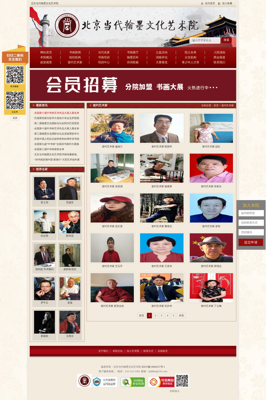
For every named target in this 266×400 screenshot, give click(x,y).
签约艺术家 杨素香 (161, 186)
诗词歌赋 (133, 62)
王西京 (70, 336)
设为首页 (210, 3)
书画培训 (104, 57)
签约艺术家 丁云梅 (211, 306)
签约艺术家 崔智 (211, 226)
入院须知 (219, 52)
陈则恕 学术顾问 (45, 269)
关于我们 (103, 351)
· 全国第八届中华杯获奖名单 (48, 149)
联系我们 (219, 62)
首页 (216, 105)
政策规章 (46, 62)
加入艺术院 (133, 351)
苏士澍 (44, 202)
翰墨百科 (133, 57)
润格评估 (161, 57)
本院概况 (46, 57)
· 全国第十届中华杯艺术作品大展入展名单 (56, 112)
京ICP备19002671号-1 (153, 366)
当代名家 (104, 52)
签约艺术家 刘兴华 (161, 306)
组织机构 (75, 57)
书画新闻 (75, 52)
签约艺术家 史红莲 (112, 226)
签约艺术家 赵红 (211, 146)
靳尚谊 (70, 235)
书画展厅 (133, 52)
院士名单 (190, 52)
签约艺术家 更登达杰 (112, 306)
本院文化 (118, 351)
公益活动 (161, 52)
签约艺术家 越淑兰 (112, 146)
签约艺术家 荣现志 (211, 266)
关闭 (14, 118)
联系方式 (148, 351)
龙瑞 (69, 302)
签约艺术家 (75, 62)
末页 (181, 315)
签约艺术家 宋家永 (211, 186)
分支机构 (190, 57)
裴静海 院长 (69, 269)
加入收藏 (227, 3)
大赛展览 (161, 62)
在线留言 (163, 351)
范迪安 (70, 202)
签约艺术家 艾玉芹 (112, 266)
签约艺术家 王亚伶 (161, 266)
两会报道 (219, 57)
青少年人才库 (190, 62)
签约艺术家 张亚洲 (112, 186)
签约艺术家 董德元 (161, 226)
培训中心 (104, 62)
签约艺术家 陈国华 (161, 146)
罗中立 (44, 302)
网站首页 (46, 52)
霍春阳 (44, 336)
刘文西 (44, 235)
